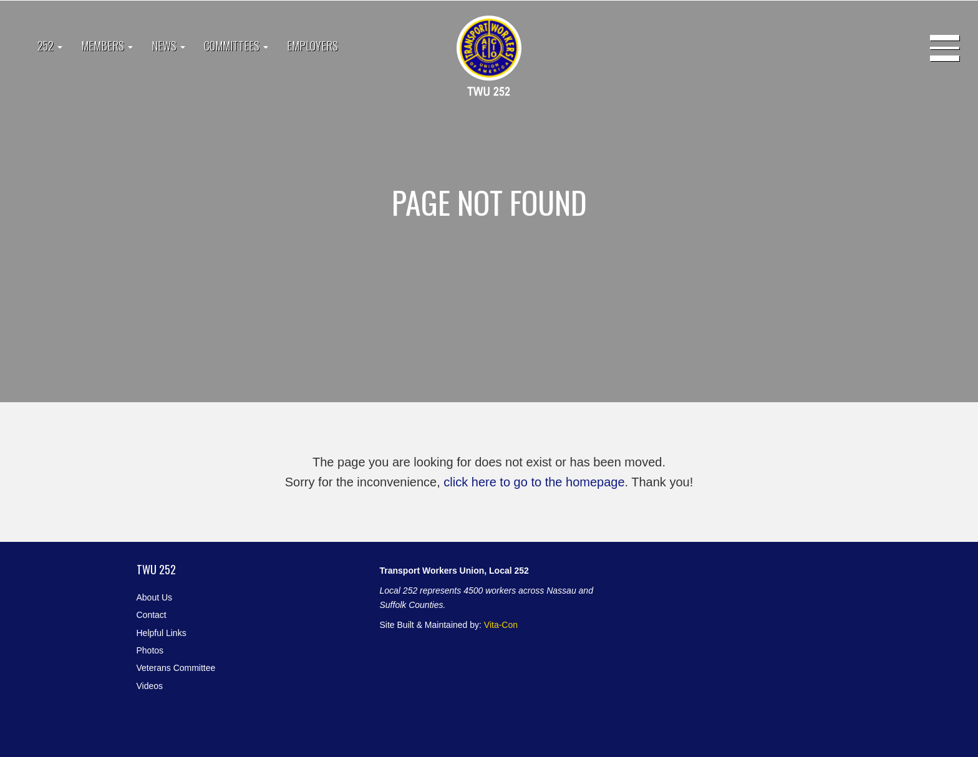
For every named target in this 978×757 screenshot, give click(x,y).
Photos (150, 650)
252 (49, 45)
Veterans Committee (176, 668)
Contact (152, 615)
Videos (150, 686)
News (168, 45)
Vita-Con (501, 625)
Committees (236, 45)
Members (107, 45)
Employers (312, 45)
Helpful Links (161, 633)
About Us (155, 597)
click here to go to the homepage (533, 482)
